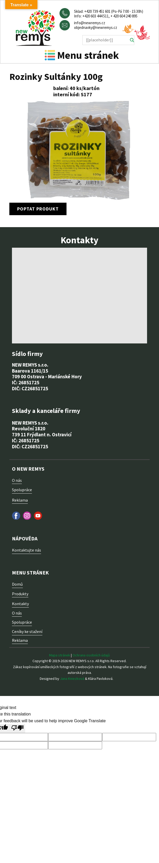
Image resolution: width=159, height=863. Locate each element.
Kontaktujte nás (26, 550)
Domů (17, 584)
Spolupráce (22, 489)
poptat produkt (38, 209)
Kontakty (20, 603)
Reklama (20, 500)
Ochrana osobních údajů (91, 655)
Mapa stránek (59, 655)
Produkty (20, 593)
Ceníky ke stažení (27, 631)
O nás (17, 480)
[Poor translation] (17, 728)
